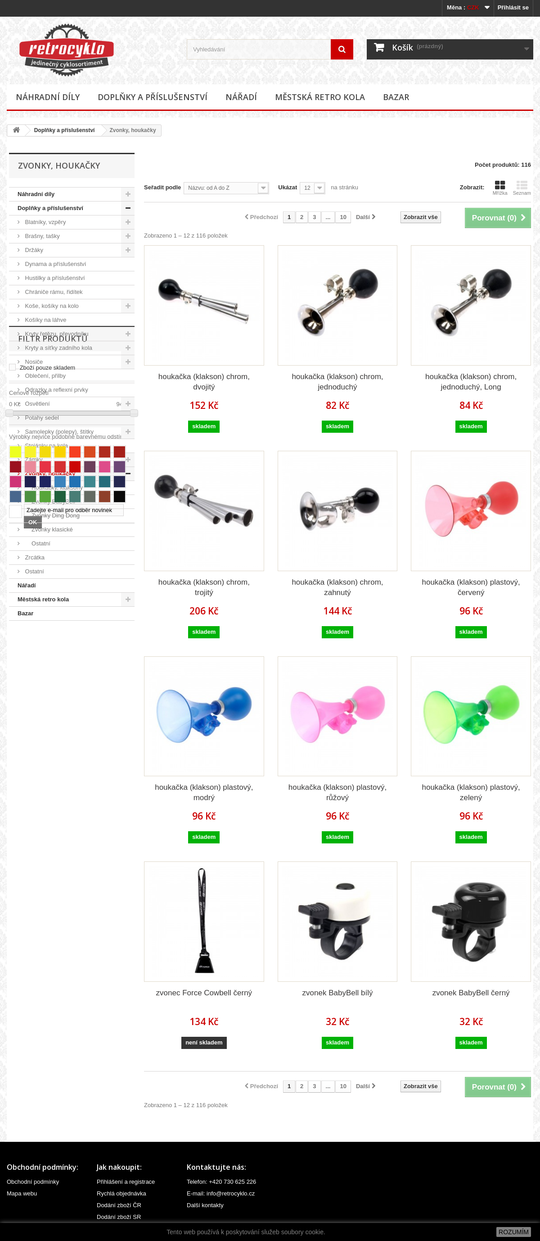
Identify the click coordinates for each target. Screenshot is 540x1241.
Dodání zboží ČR (119, 1205)
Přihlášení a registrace (126, 1181)
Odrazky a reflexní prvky (55, 389)
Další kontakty (205, 1205)
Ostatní (36, 543)
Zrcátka (34, 557)
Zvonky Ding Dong (51, 515)
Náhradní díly (48, 97)
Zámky (33, 459)
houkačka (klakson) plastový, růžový (337, 792)
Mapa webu (22, 1193)
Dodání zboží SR (119, 1217)
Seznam (522, 188)
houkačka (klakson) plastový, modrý (204, 792)
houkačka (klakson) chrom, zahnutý (337, 587)
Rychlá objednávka (121, 1193)
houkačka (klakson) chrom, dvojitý (204, 381)
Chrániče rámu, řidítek (53, 291)
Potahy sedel (41, 417)
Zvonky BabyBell (49, 501)
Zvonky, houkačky (49, 473)
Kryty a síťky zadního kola (57, 347)
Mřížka (500, 188)
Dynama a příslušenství (54, 264)
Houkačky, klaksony (53, 487)
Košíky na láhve (44, 319)
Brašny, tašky (41, 236)
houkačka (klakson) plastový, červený (471, 587)
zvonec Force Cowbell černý (204, 993)
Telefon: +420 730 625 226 (221, 1181)
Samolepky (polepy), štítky (58, 431)
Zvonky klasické (48, 529)
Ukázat (287, 187)
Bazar (396, 97)
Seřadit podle (162, 187)
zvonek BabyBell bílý (337, 993)
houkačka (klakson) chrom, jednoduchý (337, 381)
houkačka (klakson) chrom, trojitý (204, 587)
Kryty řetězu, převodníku (56, 333)
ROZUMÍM (514, 1232)
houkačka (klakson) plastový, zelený (471, 792)
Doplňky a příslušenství (152, 97)
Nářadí (241, 97)
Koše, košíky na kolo (51, 305)
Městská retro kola (320, 97)
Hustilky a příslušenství (54, 278)
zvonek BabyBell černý (471, 993)
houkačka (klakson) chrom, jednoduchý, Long (471, 381)
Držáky (33, 250)
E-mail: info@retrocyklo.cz (221, 1193)
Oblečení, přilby (44, 375)
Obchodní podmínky (33, 1181)
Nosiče (33, 361)
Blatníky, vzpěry (44, 222)
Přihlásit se (513, 7)
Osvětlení (36, 403)
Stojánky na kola (45, 445)
